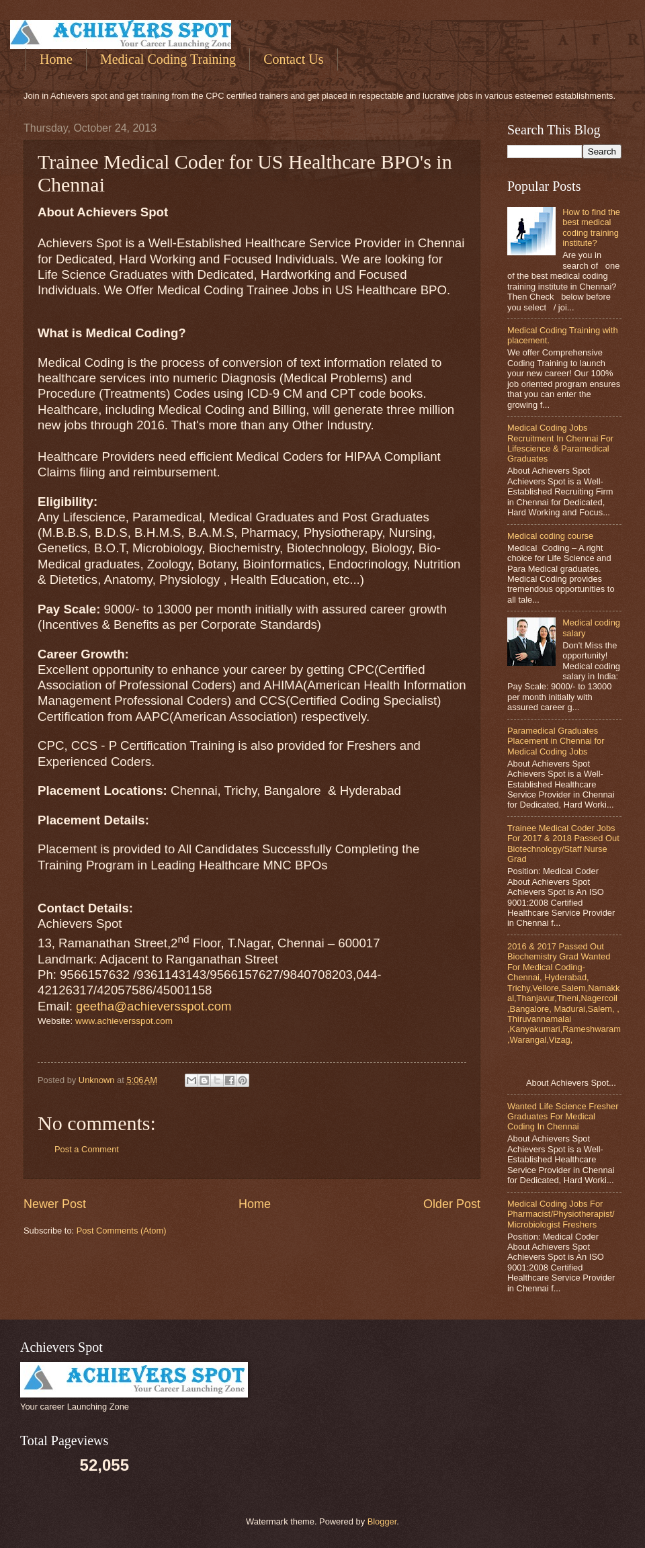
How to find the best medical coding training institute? (591, 227)
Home (56, 59)
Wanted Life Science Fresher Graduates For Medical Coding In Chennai (563, 1116)
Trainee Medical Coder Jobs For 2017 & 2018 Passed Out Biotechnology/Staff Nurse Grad (563, 843)
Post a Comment (86, 1149)
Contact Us (293, 59)
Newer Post (55, 1204)
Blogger (382, 1521)
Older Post (451, 1204)
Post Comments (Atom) (122, 1231)
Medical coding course (550, 536)
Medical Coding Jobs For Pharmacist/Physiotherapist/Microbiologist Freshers (561, 1214)
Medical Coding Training (168, 59)
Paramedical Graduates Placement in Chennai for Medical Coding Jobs (556, 741)
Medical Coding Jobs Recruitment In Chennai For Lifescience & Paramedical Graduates (560, 443)
